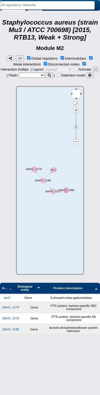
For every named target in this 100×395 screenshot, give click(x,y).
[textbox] (47, 5)
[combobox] (47, 5)
